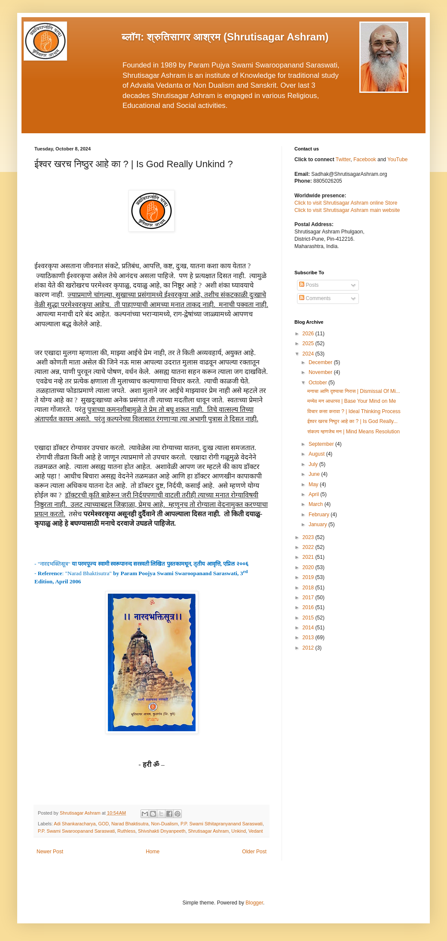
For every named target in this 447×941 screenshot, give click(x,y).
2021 (309, 557)
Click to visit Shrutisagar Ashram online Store (345, 203)
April (314, 494)
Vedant (255, 831)
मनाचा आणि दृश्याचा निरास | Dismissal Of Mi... (353, 391)
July (314, 464)
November (321, 372)
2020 (309, 567)
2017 (309, 598)
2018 (309, 588)
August (317, 454)
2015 (309, 618)
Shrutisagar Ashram (208, 831)
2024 (309, 354)
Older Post (254, 852)
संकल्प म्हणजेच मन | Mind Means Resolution (353, 432)
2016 (309, 607)
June (315, 474)
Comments (315, 298)
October (318, 383)
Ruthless (126, 831)
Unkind (238, 831)
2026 (309, 334)
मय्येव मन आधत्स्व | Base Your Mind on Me (351, 401)
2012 (309, 648)
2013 (309, 637)
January (318, 524)
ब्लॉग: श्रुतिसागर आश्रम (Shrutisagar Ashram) (225, 37)
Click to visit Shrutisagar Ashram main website (347, 210)
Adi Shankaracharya (74, 823)
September (322, 444)
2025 (309, 343)
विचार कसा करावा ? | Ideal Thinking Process (354, 411)
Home (152, 852)
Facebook (365, 159)
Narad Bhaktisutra (129, 823)
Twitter (343, 159)
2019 (309, 577)
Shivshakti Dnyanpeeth (161, 831)
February (320, 515)
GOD (103, 823)
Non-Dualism (164, 823)
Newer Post (50, 852)
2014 (309, 628)
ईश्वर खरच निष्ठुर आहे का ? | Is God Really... (352, 421)
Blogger (254, 903)
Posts (308, 285)
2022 (309, 547)
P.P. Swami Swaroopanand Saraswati (76, 831)
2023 (309, 537)
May (314, 484)
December (321, 362)
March (317, 504)
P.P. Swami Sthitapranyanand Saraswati (222, 823)
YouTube (397, 159)
